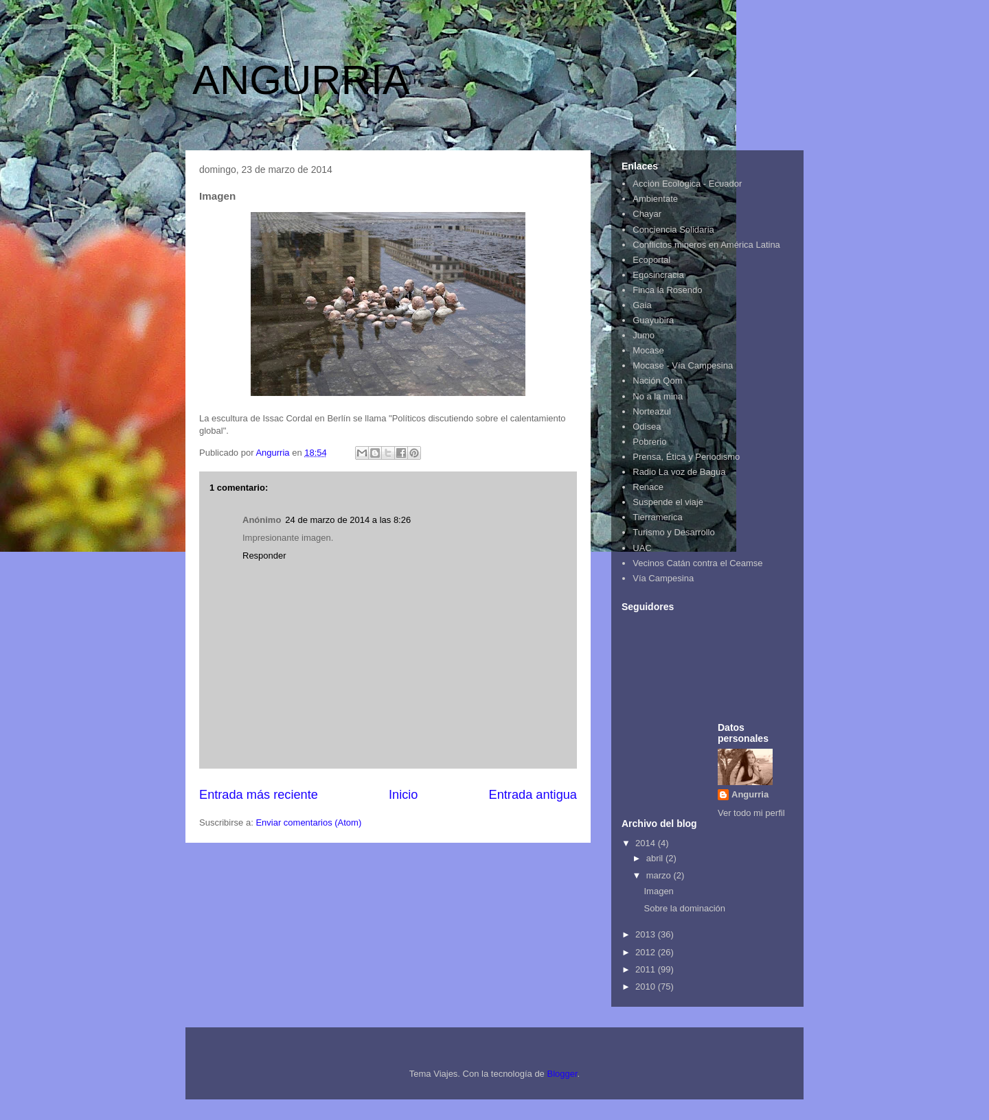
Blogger (562, 1074)
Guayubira (653, 320)
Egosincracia (658, 275)
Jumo (644, 335)
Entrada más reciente (258, 795)
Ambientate (655, 199)
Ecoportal (651, 260)
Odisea (647, 426)
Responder (264, 555)
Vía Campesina (663, 578)
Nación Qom (657, 380)
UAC (642, 548)
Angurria (750, 794)
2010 (646, 986)
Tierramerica (657, 517)
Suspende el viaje (668, 502)
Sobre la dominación (684, 908)
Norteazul (652, 411)
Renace (648, 487)
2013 (646, 934)
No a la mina (658, 396)
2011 (646, 969)
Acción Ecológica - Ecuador (687, 183)
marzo (660, 875)
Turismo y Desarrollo (673, 532)
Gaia (642, 305)
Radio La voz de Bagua (679, 472)
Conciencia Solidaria (673, 229)
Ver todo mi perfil (751, 813)
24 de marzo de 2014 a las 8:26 (348, 520)
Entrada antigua (533, 795)
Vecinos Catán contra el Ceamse (697, 563)
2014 (646, 843)
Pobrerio (649, 441)
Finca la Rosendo (667, 290)
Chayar (647, 214)
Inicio (403, 795)
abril (656, 858)
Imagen (658, 891)
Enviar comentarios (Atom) (308, 822)
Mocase (648, 350)
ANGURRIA (301, 80)
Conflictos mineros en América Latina (706, 245)
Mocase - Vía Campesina (683, 365)
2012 (646, 952)
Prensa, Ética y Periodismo (686, 457)
